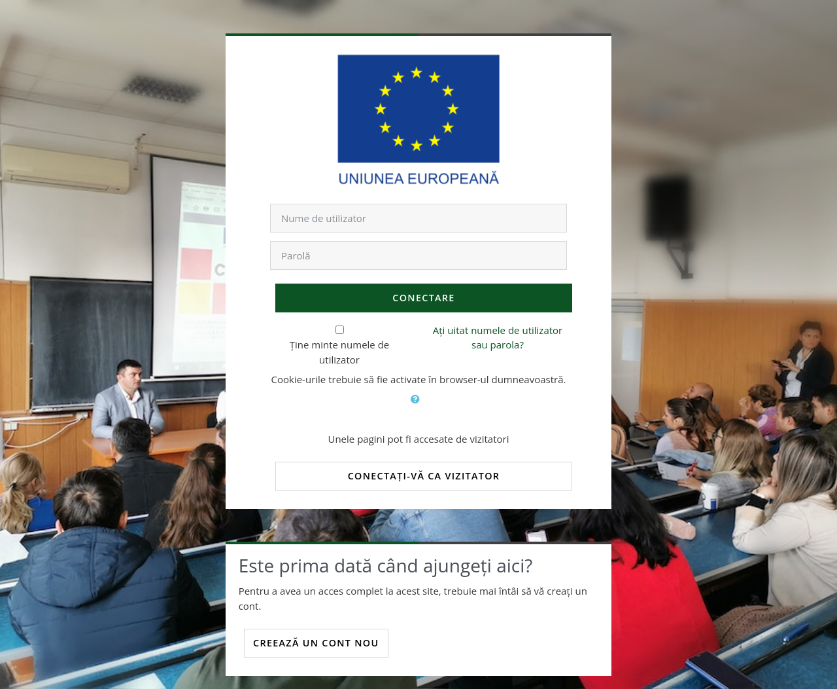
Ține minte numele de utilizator (340, 352)
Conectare (423, 297)
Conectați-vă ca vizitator (424, 476)
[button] (418, 406)
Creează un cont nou (316, 643)
